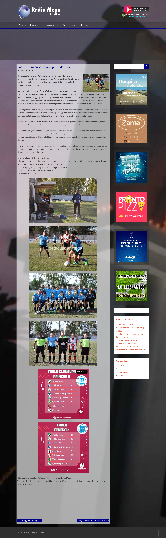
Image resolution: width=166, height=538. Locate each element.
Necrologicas (124, 372)
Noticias (122, 375)
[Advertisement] (83, 44)
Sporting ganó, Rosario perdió (30, 520)
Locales (122, 369)
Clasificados (123, 365)
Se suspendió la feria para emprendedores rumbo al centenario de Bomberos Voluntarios (131, 346)
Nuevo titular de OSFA (128, 340)
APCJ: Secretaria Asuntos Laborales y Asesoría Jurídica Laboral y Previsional (105, 520)
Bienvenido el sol (126, 324)
